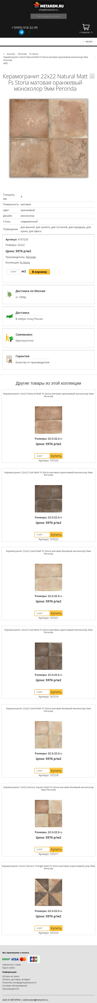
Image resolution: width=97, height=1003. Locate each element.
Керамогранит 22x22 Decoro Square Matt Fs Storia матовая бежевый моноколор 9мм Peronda (48, 788)
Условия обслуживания (14, 985)
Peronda (22, 53)
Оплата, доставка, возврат (16, 979)
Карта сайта (8, 967)
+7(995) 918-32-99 (25, 27)
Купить (56, 456)
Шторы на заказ (10, 976)
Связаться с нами (11, 964)
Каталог (11, 53)
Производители (10, 988)
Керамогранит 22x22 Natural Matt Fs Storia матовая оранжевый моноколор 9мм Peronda (48, 395)
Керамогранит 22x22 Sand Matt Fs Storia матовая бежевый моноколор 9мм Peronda (48, 552)
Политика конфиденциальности (19, 982)
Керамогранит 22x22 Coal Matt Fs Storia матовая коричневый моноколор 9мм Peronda (48, 474)
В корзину (39, 272)
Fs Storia (33, 53)
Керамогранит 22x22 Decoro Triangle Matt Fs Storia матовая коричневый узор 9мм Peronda (48, 867)
